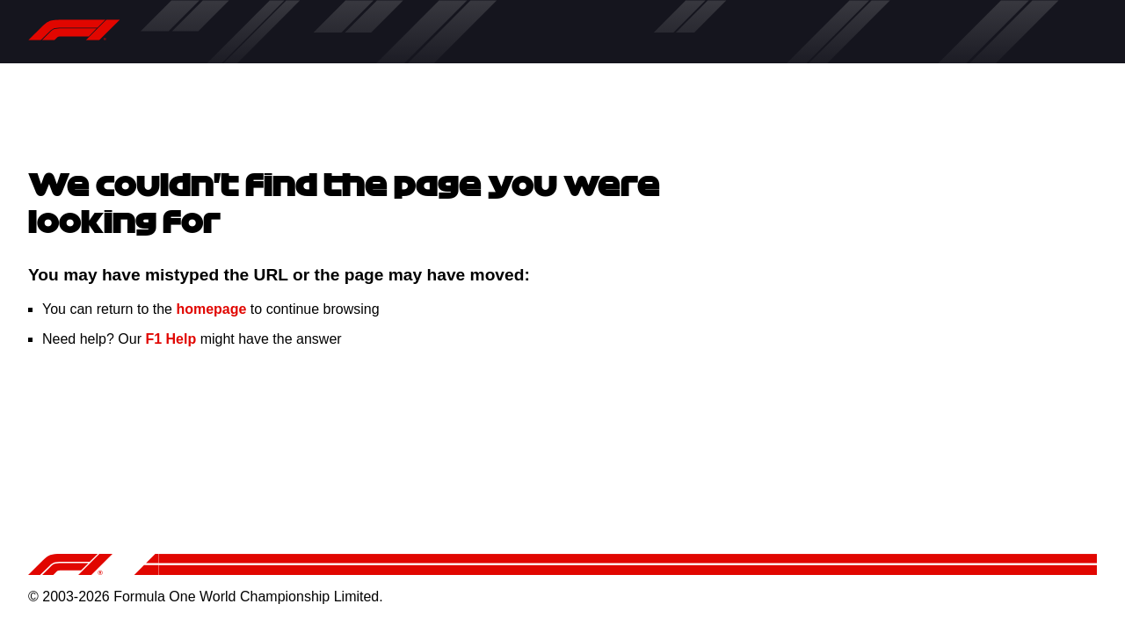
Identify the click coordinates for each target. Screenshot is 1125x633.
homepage (211, 309)
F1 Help (170, 338)
